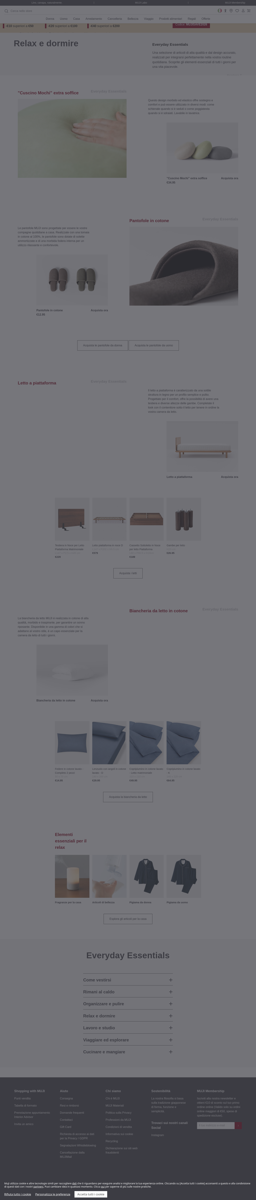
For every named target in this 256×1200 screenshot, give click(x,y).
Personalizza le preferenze (52, 1194)
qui (103, 1186)
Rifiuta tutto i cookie (17, 1194)
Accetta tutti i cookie (90, 1194)
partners (38, 1186)
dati (74, 1183)
